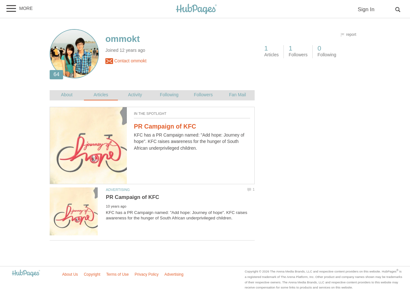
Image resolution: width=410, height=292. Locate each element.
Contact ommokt (125, 61)
